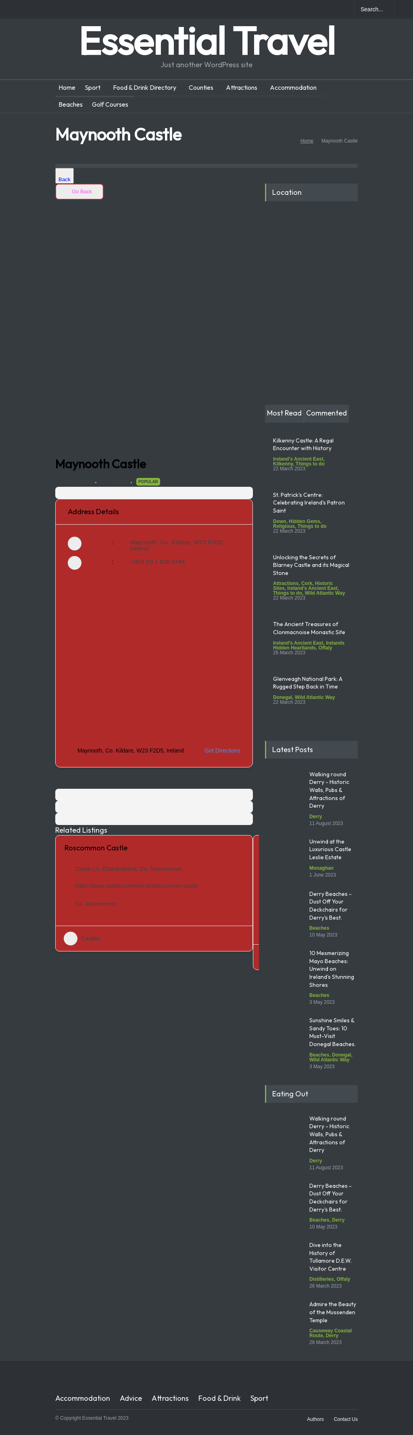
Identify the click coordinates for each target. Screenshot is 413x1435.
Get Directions (217, 750)
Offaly (325, 648)
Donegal (282, 697)
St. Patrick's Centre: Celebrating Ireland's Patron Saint (309, 502)
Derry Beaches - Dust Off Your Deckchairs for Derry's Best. (330, 905)
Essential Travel (206, 40)
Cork (306, 583)
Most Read (284, 413)
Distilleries (321, 1279)
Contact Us (346, 1419)
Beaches (70, 104)
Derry (315, 816)
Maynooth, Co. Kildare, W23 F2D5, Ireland (177, 545)
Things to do (310, 464)
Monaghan (321, 868)
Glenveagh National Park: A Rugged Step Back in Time (307, 683)
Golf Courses (110, 104)
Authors (315, 1419)
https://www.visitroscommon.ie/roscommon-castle (136, 886)
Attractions (241, 87)
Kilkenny (283, 464)
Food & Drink (219, 1398)
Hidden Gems (304, 521)
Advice (131, 1398)
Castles (118, 481)
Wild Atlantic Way (325, 593)
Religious (284, 526)
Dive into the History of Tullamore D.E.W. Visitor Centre (330, 1256)
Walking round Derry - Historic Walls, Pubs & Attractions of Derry (329, 790)
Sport (92, 87)
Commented (326, 413)
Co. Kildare (78, 481)
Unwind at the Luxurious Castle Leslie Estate (330, 849)
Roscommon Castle (96, 847)
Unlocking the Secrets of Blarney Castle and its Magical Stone (311, 565)
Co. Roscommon (96, 904)
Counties (201, 87)
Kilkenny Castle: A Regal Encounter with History (303, 444)
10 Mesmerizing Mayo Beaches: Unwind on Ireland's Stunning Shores (331, 968)
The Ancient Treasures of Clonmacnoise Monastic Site (309, 628)
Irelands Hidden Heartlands (308, 645)
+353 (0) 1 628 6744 (157, 561)
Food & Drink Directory (144, 87)
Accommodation (293, 87)
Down (279, 521)
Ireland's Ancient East (298, 459)
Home (66, 87)
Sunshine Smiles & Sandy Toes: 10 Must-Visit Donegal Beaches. (333, 1032)
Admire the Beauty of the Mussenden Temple (332, 1312)
